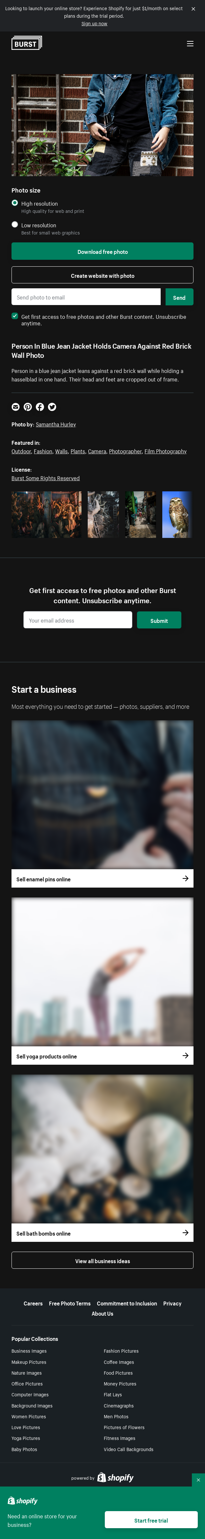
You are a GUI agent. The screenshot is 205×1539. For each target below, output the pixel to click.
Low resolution (38, 225)
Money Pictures (120, 1383)
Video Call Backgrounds (128, 1448)
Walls (61, 450)
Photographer (125, 450)
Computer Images (30, 1394)
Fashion (43, 450)
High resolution (39, 203)
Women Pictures (28, 1416)
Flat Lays (113, 1394)
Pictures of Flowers (124, 1426)
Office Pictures (27, 1383)
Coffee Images (119, 1361)
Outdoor (21, 450)
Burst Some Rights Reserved (45, 477)
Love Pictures (25, 1426)
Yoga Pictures (25, 1437)
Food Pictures (118, 1372)
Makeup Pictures (28, 1361)
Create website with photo (102, 275)
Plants (78, 450)
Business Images (29, 1350)
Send (179, 297)
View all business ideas (102, 1260)
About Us (102, 1312)
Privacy (172, 1302)
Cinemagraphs (119, 1405)
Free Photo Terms (70, 1302)
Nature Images (26, 1372)
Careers (33, 1302)
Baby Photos (24, 1448)
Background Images (32, 1405)
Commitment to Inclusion (127, 1302)
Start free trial (151, 1519)
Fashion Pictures (121, 1350)
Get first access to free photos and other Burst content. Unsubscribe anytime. (98, 319)
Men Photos (116, 1416)
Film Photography (166, 450)
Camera (97, 450)
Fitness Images (119, 1437)
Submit (159, 620)
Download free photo (103, 251)
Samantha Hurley (56, 423)
